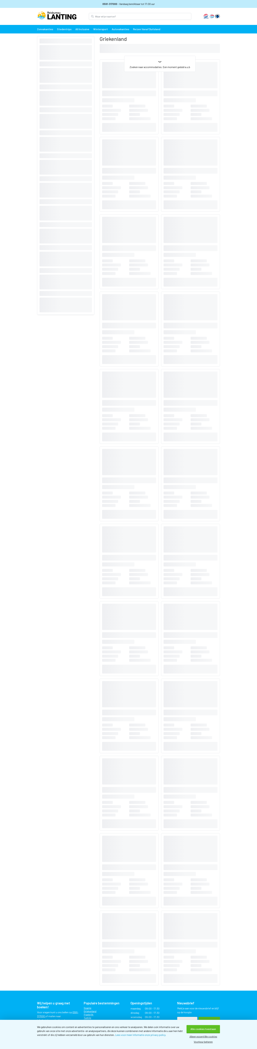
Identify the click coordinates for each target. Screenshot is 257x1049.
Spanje (87, 1007)
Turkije (87, 1017)
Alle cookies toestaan (203, 1028)
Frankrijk (88, 1014)
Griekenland (90, 1011)
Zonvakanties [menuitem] (45, 29)
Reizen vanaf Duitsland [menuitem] (146, 29)
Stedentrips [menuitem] (64, 29)
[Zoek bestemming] (143, 16)
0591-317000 (110, 3)
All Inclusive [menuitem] (82, 29)
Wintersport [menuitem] (100, 29)
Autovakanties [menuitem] (120, 29)
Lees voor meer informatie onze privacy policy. (140, 1034)
